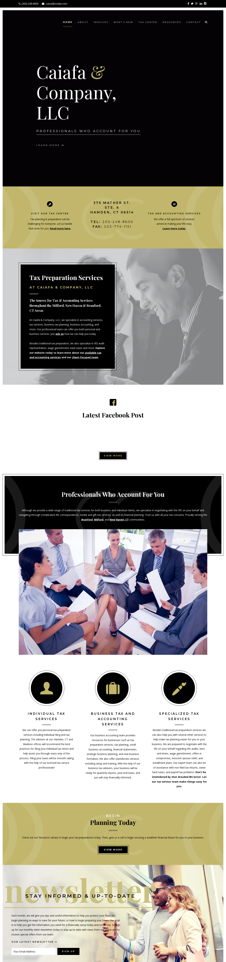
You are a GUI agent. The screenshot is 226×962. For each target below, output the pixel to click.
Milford (98, 519)
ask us (59, 334)
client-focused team (85, 357)
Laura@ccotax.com (56, 3)
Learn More (50, 145)
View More (113, 455)
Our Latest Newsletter (34, 942)
